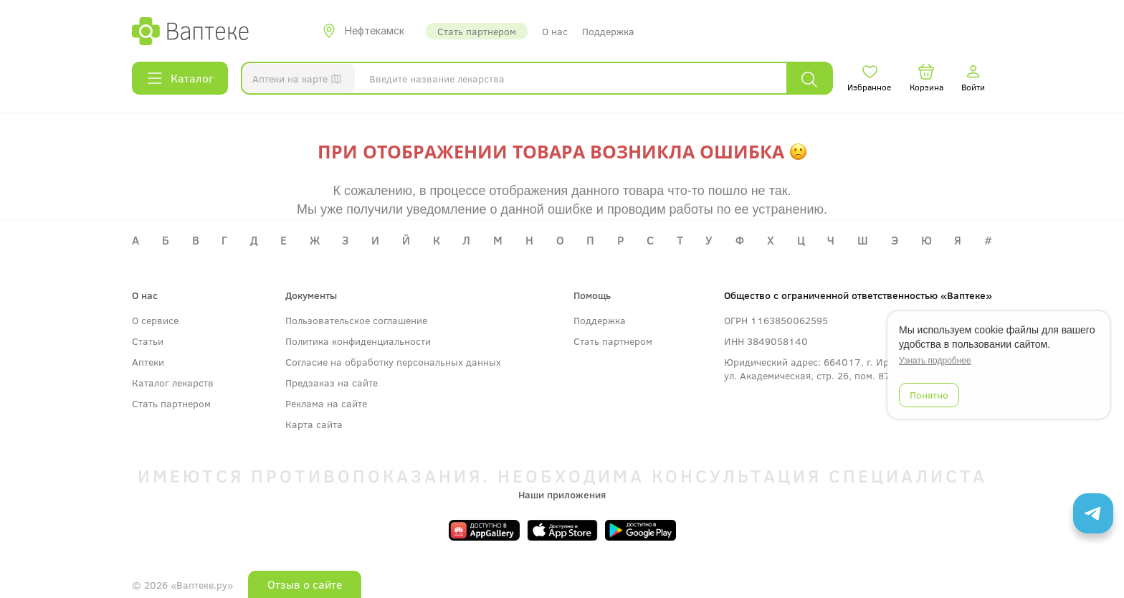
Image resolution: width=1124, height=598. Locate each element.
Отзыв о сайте (304, 584)
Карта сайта (314, 424)
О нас (555, 31)
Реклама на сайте (326, 403)
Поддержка (608, 31)
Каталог (180, 78)
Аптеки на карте (300, 81)
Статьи (147, 341)
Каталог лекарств (173, 382)
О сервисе (155, 320)
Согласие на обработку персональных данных (393, 362)
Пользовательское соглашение (356, 320)
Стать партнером (476, 31)
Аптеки (148, 362)
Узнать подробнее (935, 361)
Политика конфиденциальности (358, 341)
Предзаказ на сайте (331, 382)
